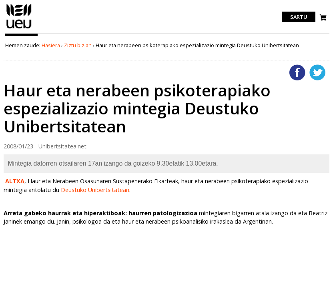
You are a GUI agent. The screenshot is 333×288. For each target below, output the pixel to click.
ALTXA (14, 181)
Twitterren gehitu (317, 72)
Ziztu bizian (78, 45)
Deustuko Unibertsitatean (95, 190)
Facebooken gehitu (297, 72)
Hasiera (51, 45)
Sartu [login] (298, 16)
